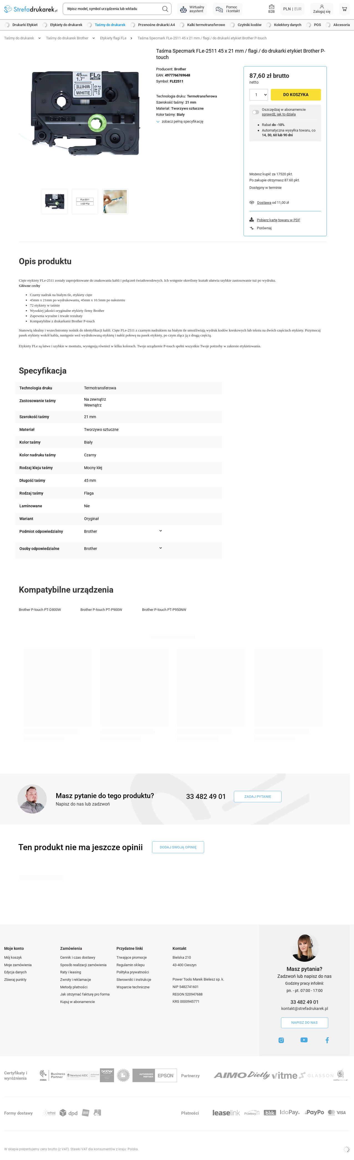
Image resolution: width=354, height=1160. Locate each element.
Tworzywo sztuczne (187, 108)
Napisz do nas (304, 1022)
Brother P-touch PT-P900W (101, 610)
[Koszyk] (344, 9)
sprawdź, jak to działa (279, 114)
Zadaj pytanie (257, 796)
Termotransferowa (202, 96)
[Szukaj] (165, 9)
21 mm (190, 102)
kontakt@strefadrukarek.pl (304, 1008)
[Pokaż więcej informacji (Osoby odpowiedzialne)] (161, 548)
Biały (181, 114)
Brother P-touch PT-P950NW (164, 610)
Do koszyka (296, 94)
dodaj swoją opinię (178, 847)
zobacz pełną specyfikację (182, 121)
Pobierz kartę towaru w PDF (278, 220)
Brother (180, 69)
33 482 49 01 (304, 1002)
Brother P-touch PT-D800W (40, 610)
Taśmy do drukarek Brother (67, 38)
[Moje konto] (321, 9)
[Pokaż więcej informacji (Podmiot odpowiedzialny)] (161, 531)
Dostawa (264, 202)
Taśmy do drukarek (19, 38)
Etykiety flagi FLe (113, 38)
